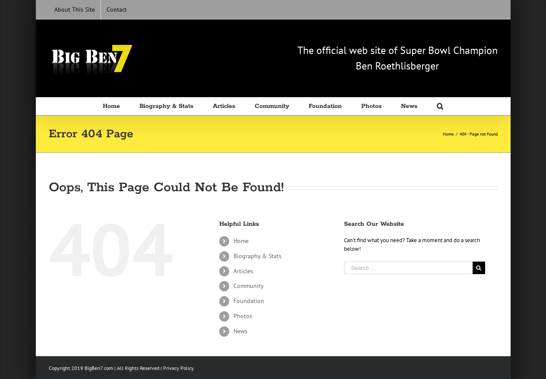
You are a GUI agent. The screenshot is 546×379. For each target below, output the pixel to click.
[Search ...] (408, 268)
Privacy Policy (178, 368)
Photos (243, 316)
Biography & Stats (257, 256)
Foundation (249, 301)
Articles (243, 271)
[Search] (440, 106)
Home (241, 241)
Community (249, 286)
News (240, 331)
